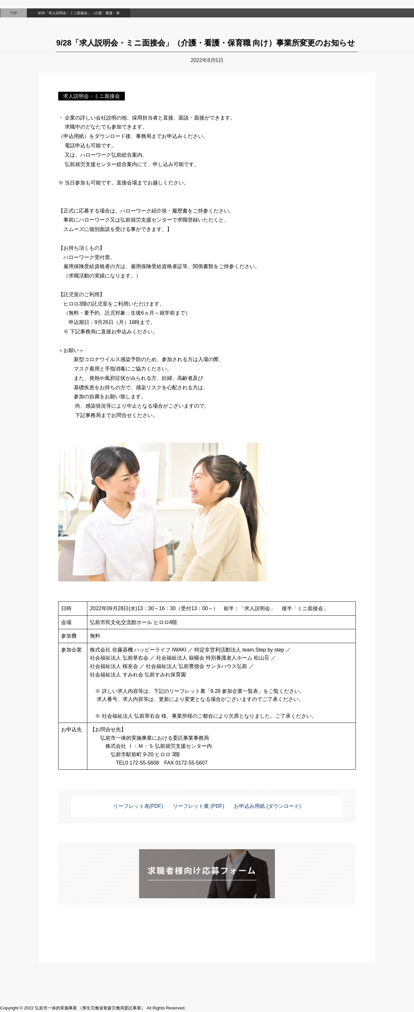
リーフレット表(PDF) (138, 806)
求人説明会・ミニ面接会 (91, 96)
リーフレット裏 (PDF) (198, 806)
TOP (13, 13)
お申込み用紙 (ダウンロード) (267, 806)
